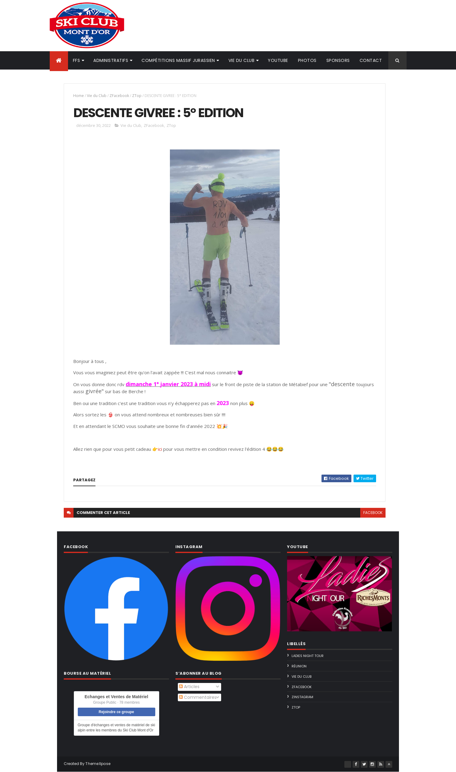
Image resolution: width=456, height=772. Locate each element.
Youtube (278, 60)
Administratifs (110, 60)
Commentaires (198, 697)
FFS (76, 60)
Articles (189, 687)
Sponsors (338, 60)
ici (160, 449)
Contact (371, 60)
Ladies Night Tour (308, 655)
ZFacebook (119, 95)
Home (78, 95)
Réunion (299, 666)
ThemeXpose (97, 763)
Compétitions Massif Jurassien (178, 60)
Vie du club (241, 60)
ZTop (137, 95)
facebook (372, 512)
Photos (307, 60)
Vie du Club (96, 95)
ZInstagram (302, 697)
